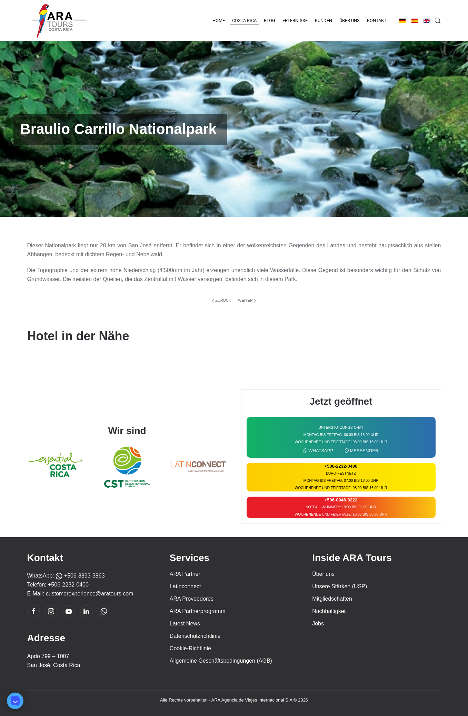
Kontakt (377, 20)
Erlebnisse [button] (295, 20)
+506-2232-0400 (68, 585)
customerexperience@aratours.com (89, 593)
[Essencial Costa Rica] (56, 466)
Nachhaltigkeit (329, 611)
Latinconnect (185, 586)
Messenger (362, 450)
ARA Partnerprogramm (198, 611)
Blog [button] (269, 20)
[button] (437, 20)
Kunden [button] (323, 20)
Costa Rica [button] (244, 20)
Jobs (318, 623)
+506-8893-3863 (80, 576)
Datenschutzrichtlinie (195, 636)
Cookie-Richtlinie (190, 648)
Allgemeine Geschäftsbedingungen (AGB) (221, 661)
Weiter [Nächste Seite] (247, 300)
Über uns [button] (349, 20)
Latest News (185, 623)
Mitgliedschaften (332, 599)
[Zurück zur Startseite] (58, 20)
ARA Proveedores (191, 599)
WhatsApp (318, 450)
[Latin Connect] (198, 467)
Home (218, 20)
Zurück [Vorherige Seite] (221, 300)
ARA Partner (185, 574)
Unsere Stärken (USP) (339, 586)
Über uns (323, 574)
